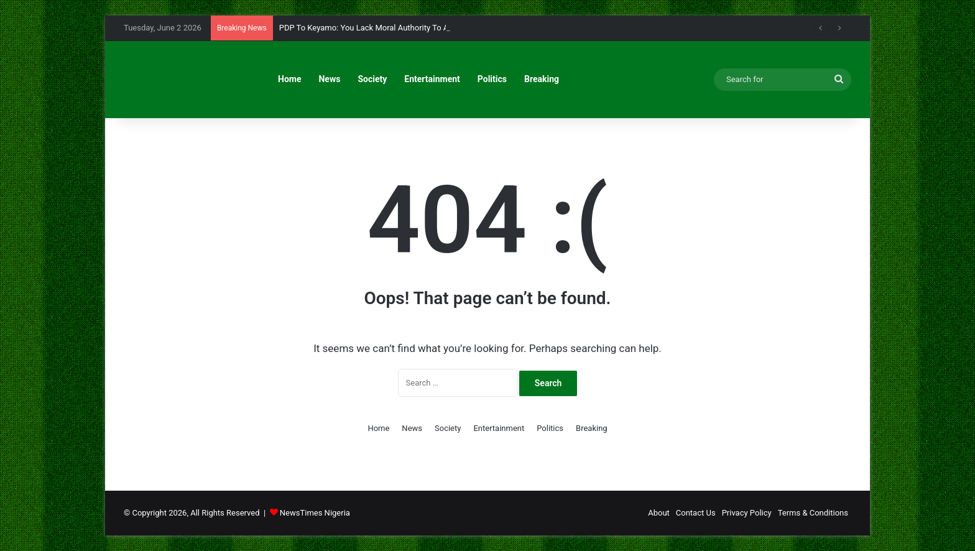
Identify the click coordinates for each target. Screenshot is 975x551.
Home (289, 79)
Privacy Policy (747, 512)
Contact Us (696, 512)
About (659, 512)
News (329, 79)
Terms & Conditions (813, 512)
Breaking (541, 79)
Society (372, 79)
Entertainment (432, 79)
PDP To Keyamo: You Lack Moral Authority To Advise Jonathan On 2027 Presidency (428, 27)
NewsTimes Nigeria (315, 512)
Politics (492, 79)
